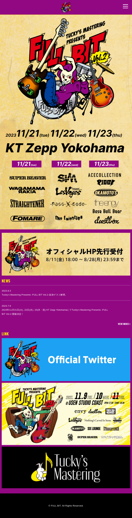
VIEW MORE (124, 324)
